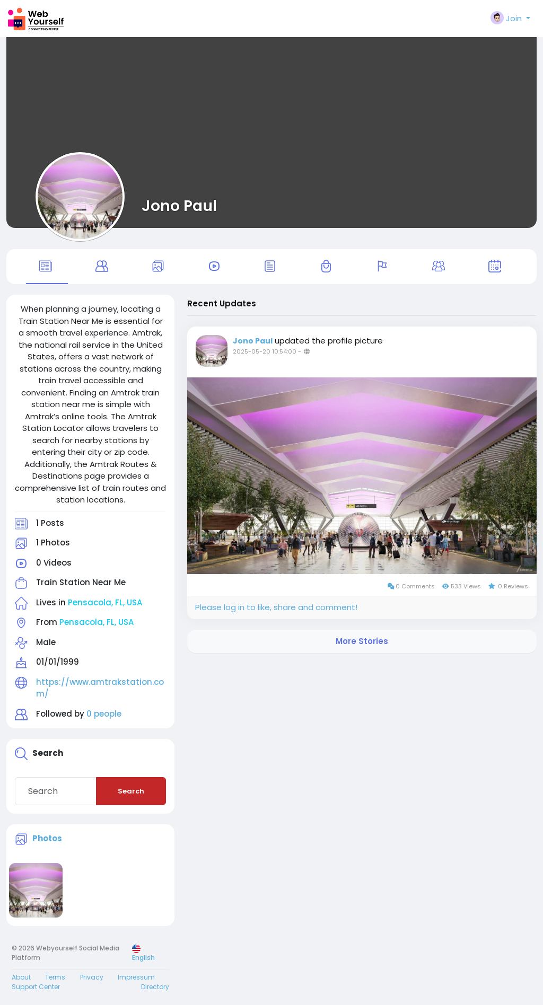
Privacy (91, 977)
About (21, 977)
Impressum (136, 977)
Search (131, 791)
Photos (47, 838)
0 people (103, 713)
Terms (55, 977)
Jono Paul (179, 205)
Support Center (36, 986)
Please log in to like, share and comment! (276, 607)
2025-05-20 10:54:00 (264, 351)
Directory (155, 986)
